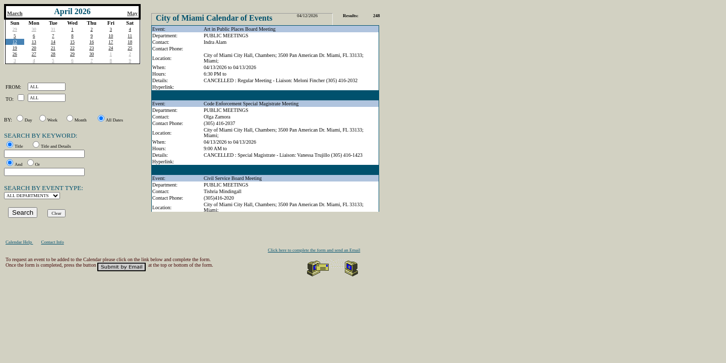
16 (91, 41)
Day (28, 120)
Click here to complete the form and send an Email (314, 250)
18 (130, 41)
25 (130, 47)
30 (34, 29)
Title (19, 146)
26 (15, 53)
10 (110, 35)
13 (34, 41)
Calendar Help (19, 242)
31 (53, 29)
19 (15, 47)
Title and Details (56, 146)
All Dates (114, 120)
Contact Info (52, 242)
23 (91, 47)
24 (110, 47)
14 (53, 41)
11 (130, 35)
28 (53, 53)
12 (15, 41)
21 (53, 47)
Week (52, 120)
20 (34, 47)
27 (34, 53)
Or (37, 164)
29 (15, 29)
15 (72, 41)
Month (81, 120)
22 (72, 47)
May (132, 13)
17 (110, 41)
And (19, 164)
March (15, 13)
